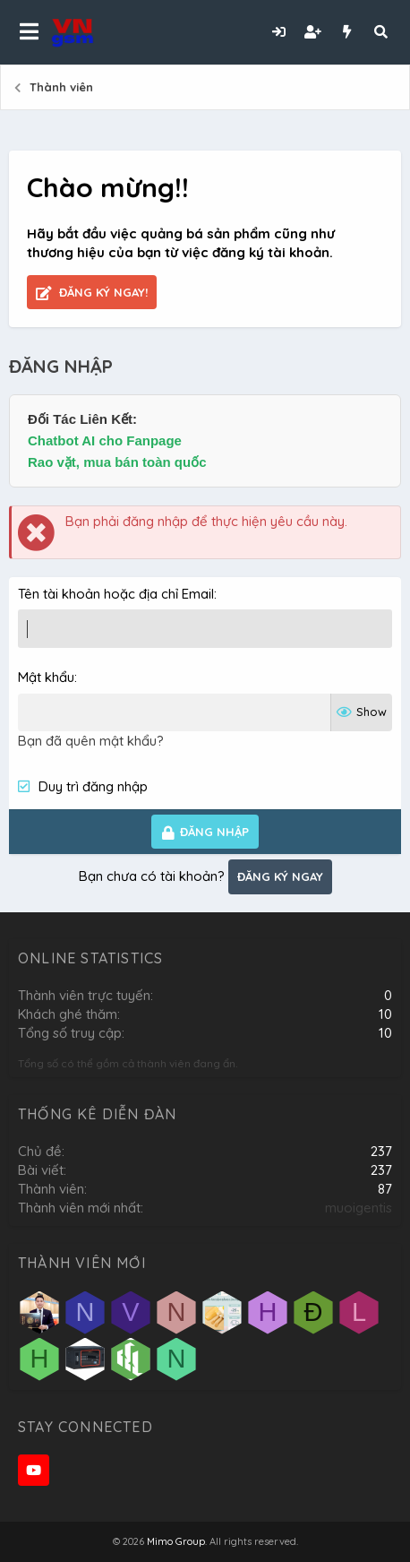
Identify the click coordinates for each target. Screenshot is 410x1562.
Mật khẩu (46, 677)
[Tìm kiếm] (380, 31)
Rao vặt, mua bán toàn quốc (117, 462)
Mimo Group (176, 1541)
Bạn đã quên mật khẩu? (91, 740)
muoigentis (358, 1207)
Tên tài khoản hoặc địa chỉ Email (116, 593)
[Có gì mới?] (346, 31)
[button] (29, 32)
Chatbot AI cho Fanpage (105, 440)
